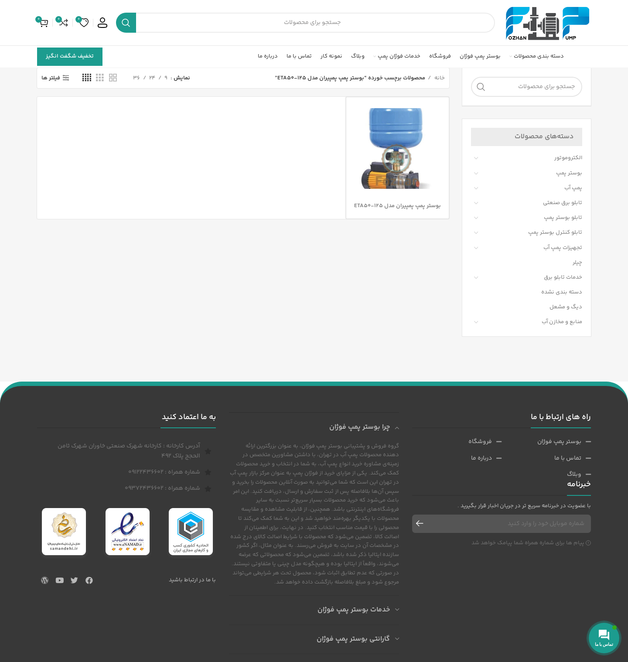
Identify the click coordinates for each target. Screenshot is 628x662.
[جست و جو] (305, 23)
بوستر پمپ (569, 173)
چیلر (577, 262)
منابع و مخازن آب (562, 321)
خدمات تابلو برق (563, 277)
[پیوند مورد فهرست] (546, 442)
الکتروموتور (568, 158)
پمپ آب (573, 188)
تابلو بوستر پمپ (563, 217)
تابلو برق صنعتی (562, 202)
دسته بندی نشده (561, 292)
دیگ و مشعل (566, 307)
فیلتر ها (50, 78)
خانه (439, 78)
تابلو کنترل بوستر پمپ (555, 232)
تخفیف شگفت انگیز (70, 56)
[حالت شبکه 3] (100, 78)
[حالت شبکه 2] (113, 78)
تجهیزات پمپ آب (562, 247)
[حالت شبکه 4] (86, 78)
